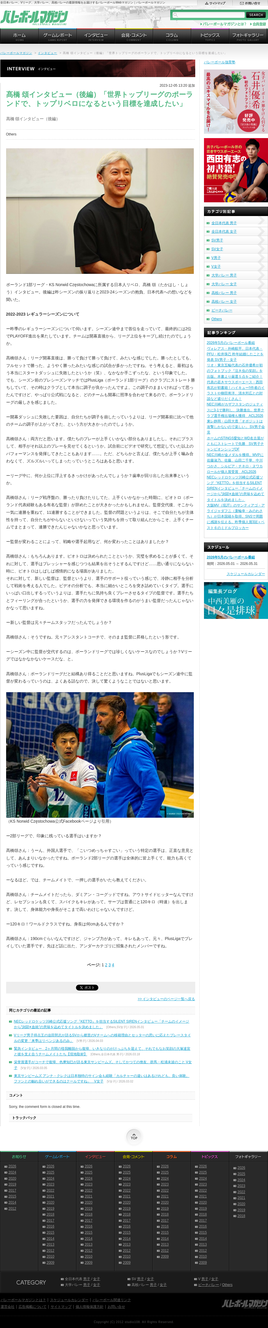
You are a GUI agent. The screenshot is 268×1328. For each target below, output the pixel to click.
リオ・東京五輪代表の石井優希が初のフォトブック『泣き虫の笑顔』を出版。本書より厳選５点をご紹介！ (235, 370)
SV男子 (217, 240)
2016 (50, 1226)
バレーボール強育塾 (219, 62)
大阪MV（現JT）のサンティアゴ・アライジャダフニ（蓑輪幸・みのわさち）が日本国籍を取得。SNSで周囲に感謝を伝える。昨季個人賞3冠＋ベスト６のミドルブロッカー (236, 516)
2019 (12, 1184)
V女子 (216, 266)
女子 (96, 1279)
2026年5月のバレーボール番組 (231, 343)
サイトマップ (61, 1307)
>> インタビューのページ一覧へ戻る (166, 999)
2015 (12, 1196)
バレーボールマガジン (16, 53)
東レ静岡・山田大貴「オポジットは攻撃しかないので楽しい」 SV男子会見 (236, 426)
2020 (12, 1178)
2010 (50, 1256)
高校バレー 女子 (224, 302)
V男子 (216, 258)
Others (217, 319)
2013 (50, 1244)
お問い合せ (116, 1307)
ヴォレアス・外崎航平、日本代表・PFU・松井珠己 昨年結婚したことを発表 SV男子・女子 (235, 354)
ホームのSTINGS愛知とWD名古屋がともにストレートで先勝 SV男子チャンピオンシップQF (235, 443)
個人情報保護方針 (90, 1307)
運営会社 (8, 1307)
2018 (50, 1214)
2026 (12, 1166)
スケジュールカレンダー (246, 574)
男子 (86, 1279)
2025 (50, 1172)
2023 (50, 1184)
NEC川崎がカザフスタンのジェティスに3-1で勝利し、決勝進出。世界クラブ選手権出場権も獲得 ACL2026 (235, 409)
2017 (12, 1190)
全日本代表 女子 (224, 231)
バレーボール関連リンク (112, 1300)
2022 (50, 1190)
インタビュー (47, 53)
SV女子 (217, 249)
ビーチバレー (222, 310)
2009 (50, 1263)
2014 (12, 1202)
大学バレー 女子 (224, 284)
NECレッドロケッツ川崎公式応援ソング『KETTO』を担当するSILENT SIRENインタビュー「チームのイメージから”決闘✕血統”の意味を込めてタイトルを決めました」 (236, 488)
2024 (12, 1172)
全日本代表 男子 (224, 223)
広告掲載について (33, 1307)
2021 (50, 1196)
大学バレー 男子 (224, 275)
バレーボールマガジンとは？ (23, 1300)
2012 (12, 1209)
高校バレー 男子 (224, 293)
